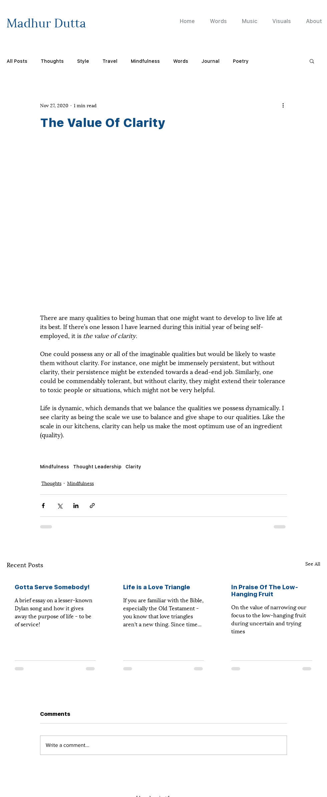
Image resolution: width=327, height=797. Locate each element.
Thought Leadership (97, 466)
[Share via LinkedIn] (76, 505)
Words (180, 61)
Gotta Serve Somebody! (52, 587)
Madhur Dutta (46, 22)
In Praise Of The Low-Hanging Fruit (264, 591)
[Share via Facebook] (43, 505)
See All (312, 563)
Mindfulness (145, 61)
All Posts (17, 61)
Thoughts (52, 61)
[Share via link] (92, 505)
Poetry (241, 61)
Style (83, 61)
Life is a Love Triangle (156, 587)
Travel (109, 61)
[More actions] (283, 105)
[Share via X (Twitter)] (59, 505)
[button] (312, 60)
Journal (211, 61)
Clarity (133, 466)
